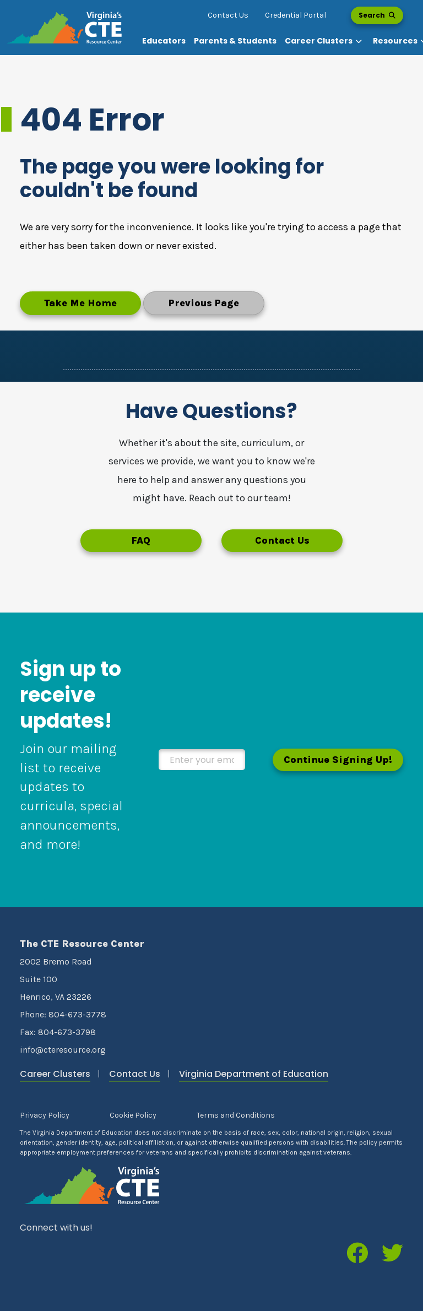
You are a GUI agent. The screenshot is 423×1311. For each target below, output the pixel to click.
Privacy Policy (44, 1115)
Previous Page (204, 303)
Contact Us (228, 15)
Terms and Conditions (236, 1115)
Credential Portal (295, 15)
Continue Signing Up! (338, 760)
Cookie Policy (133, 1115)
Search (377, 15)
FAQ (140, 540)
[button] (324, 41)
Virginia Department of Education (253, 1074)
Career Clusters (55, 1074)
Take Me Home (80, 303)
